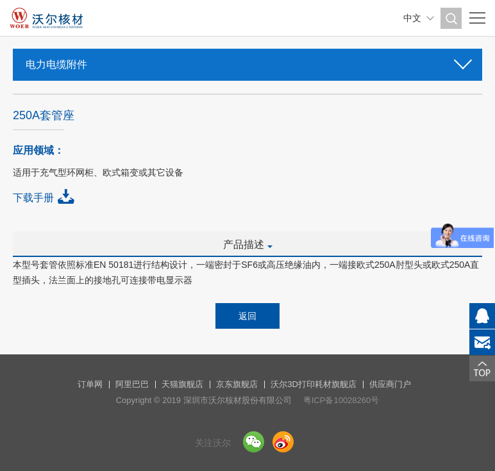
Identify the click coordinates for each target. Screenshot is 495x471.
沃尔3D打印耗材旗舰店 (314, 384)
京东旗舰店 (237, 384)
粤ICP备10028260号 (341, 400)
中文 (412, 18)
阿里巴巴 (132, 384)
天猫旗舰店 (182, 384)
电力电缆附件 (247, 60)
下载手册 (33, 197)
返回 (247, 316)
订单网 (90, 384)
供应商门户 (390, 384)
